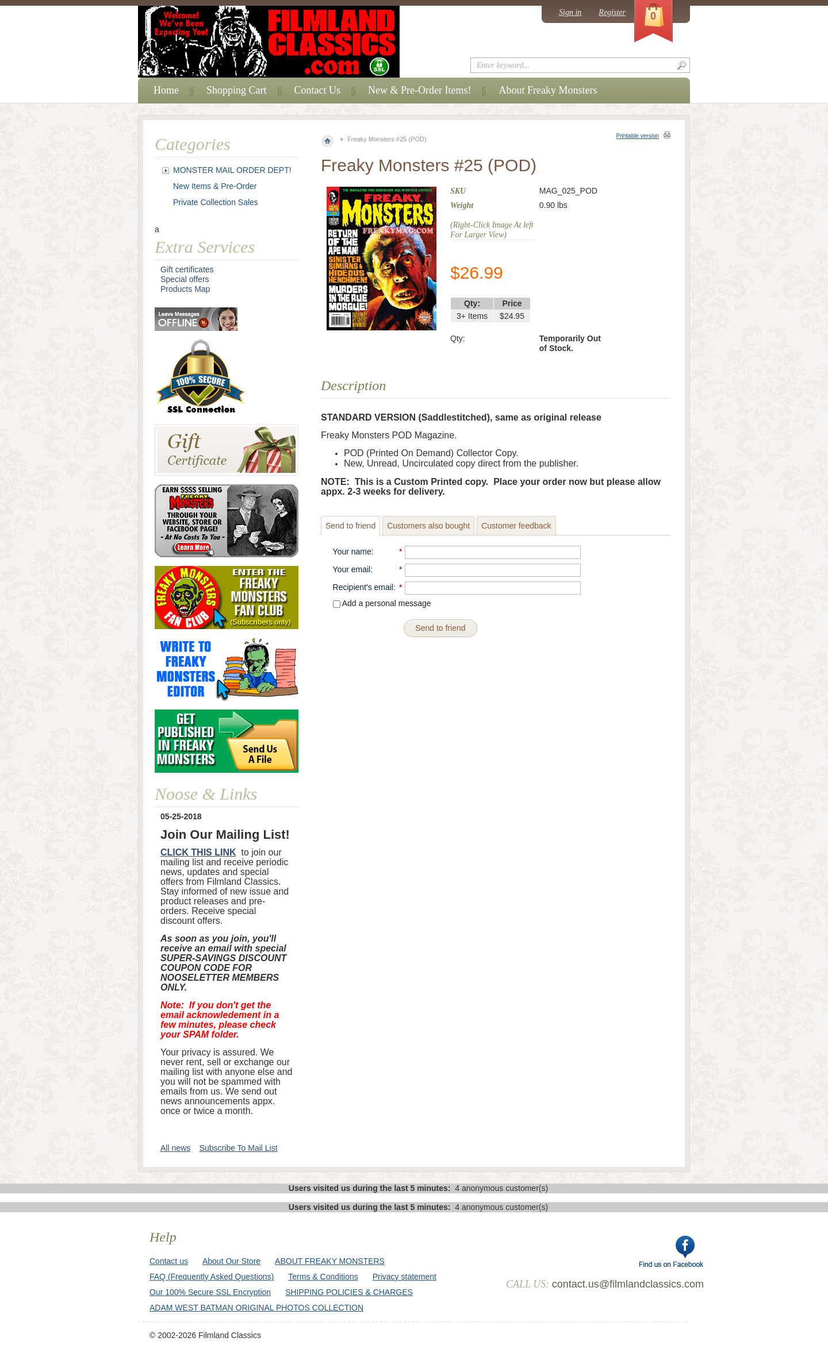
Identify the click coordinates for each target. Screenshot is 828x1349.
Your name (352, 551)
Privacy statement (404, 1276)
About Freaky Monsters (548, 90)
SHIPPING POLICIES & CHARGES (349, 1292)
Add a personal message (382, 603)
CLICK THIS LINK (198, 852)
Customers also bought (428, 525)
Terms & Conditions (323, 1276)
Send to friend (350, 525)
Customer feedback (516, 525)
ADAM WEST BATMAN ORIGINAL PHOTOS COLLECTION (256, 1307)
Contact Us (317, 90)
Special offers (184, 279)
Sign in (570, 12)
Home (166, 90)
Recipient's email (363, 587)
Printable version (637, 136)
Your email (352, 569)
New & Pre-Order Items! (419, 90)
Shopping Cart (236, 90)
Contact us (169, 1261)
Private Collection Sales (215, 202)
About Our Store (231, 1261)
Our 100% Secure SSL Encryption (210, 1292)
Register (612, 12)
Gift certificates (187, 269)
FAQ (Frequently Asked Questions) (212, 1276)
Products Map (185, 289)
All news (175, 1148)
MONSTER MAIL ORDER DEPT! (232, 170)
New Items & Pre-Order (214, 186)
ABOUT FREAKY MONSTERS (330, 1261)
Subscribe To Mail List (239, 1148)
